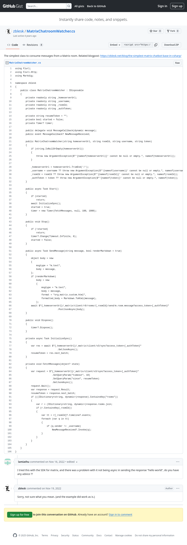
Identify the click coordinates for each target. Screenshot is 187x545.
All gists (79, 6)
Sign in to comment (120, 514)
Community (88, 535)
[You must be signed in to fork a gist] (173, 31)
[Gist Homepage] (13, 6)
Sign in (162, 6)
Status (75, 535)
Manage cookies (123, 535)
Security (65, 535)
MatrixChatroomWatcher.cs (51, 31)
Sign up (177, 6)
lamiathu (23, 461)
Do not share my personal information (154, 535)
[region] (93, 260)
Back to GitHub (96, 6)
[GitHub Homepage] (15, 535)
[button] (156, 44)
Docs (99, 535)
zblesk (18, 31)
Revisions (32, 45)
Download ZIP (171, 44)
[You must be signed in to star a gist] (156, 31)
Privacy (54, 535)
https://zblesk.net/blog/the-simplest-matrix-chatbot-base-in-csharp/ (140, 55)
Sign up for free (19, 514)
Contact (108, 535)
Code (12, 45)
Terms (45, 535)
